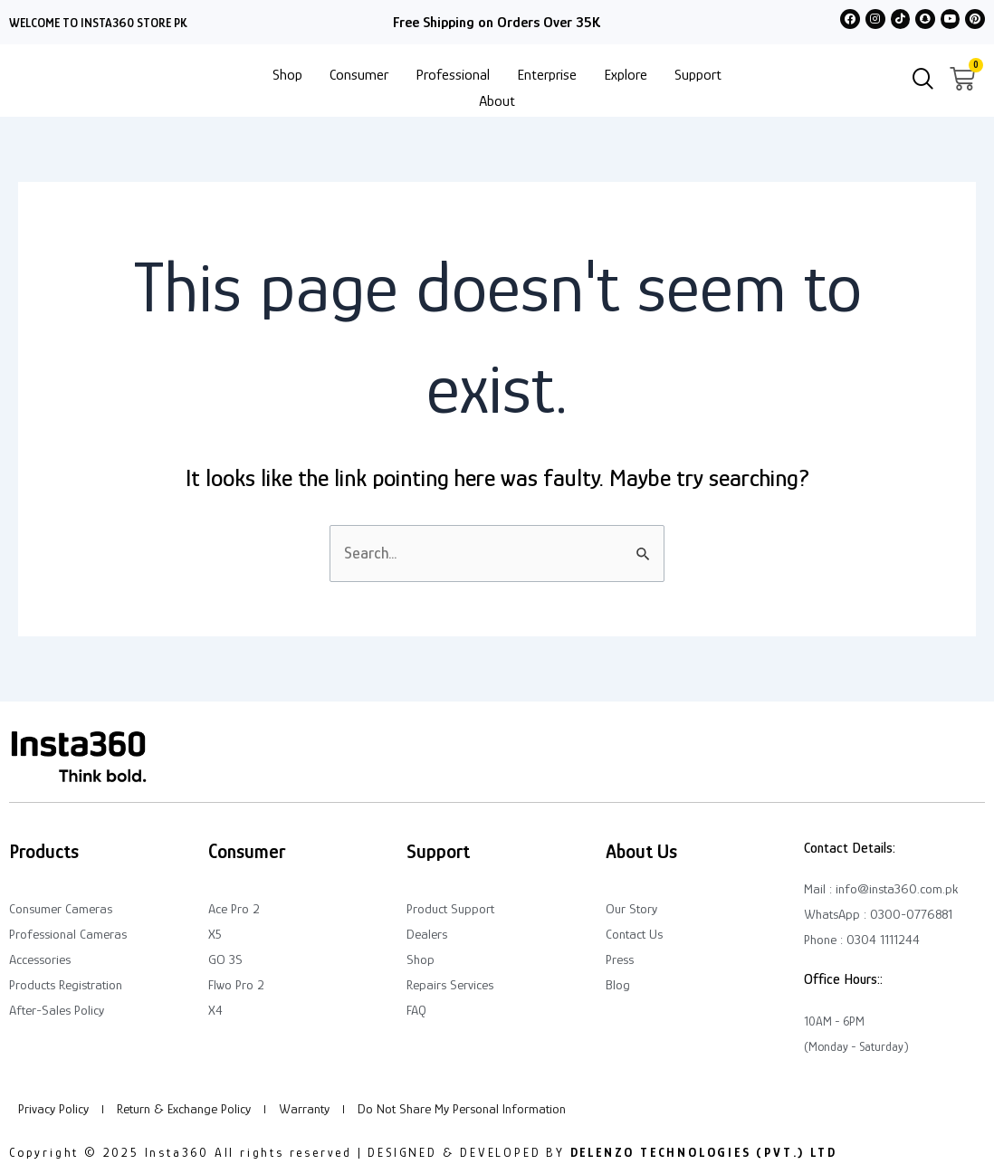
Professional (453, 74)
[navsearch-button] (923, 80)
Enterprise (547, 74)
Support (698, 74)
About (497, 101)
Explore (625, 74)
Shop (287, 74)
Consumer (359, 74)
